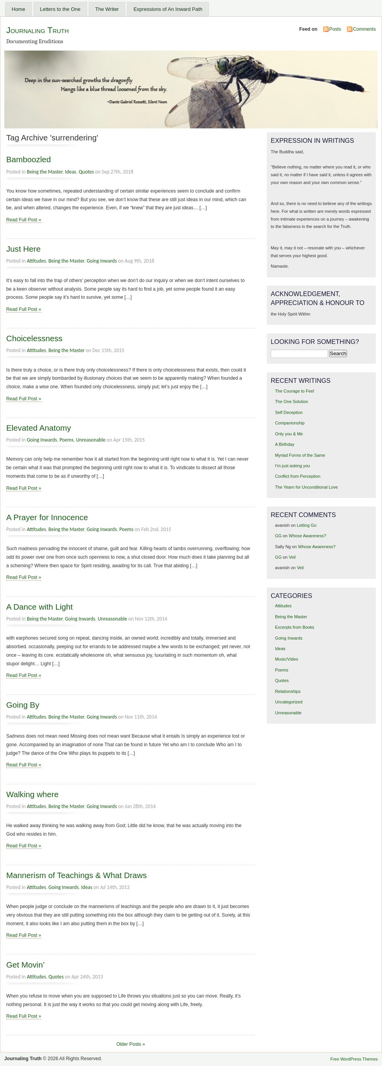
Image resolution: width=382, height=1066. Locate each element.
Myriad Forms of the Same (300, 455)
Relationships (288, 691)
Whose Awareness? (307, 535)
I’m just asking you (292, 465)
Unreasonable (91, 440)
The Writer (107, 9)
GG (278, 535)
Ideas (70, 171)
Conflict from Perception (298, 476)
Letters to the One (60, 9)
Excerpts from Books (294, 627)
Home (18, 9)
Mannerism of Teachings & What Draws (76, 875)
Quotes (86, 171)
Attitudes (36, 261)
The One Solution (291, 401)
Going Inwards (102, 261)
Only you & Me (289, 433)
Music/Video (286, 659)
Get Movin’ (25, 964)
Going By (22, 704)
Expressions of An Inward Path (167, 9)
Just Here (23, 248)
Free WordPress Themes (354, 1059)
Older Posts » (130, 1044)
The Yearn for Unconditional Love (306, 487)
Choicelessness (34, 338)
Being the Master (45, 171)
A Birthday (284, 444)
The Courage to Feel (294, 391)
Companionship (290, 423)
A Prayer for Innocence (47, 517)
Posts (335, 29)
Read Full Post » (23, 220)
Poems (67, 440)
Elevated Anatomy (38, 427)
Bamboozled (28, 159)
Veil (292, 557)
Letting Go (306, 525)
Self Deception (289, 412)
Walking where (32, 794)
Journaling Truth (37, 30)
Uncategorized (289, 702)
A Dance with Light (39, 606)
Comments (364, 29)
